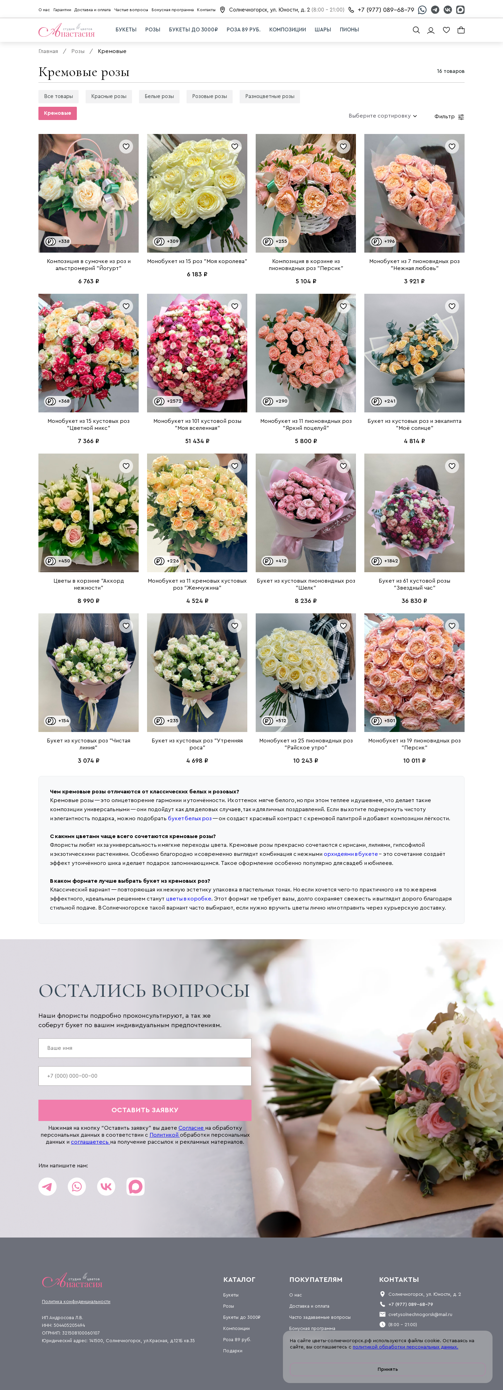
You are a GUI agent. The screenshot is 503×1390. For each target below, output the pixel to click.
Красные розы (108, 96)
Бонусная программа (173, 10)
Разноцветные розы (269, 96)
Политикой (165, 1135)
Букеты (126, 29)
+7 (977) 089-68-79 (386, 10)
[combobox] (380, 116)
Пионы (349, 29)
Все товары (58, 96)
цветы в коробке (188, 899)
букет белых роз (190, 818)
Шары (323, 29)
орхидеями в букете (351, 854)
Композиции (287, 29)
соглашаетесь (90, 1142)
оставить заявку (144, 1110)
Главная (48, 51)
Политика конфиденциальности (76, 1301)
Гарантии (62, 10)
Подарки (232, 1350)
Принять (388, 1369)
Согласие (191, 1128)
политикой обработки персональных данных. (405, 1347)
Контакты (206, 10)
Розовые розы (209, 96)
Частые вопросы (131, 10)
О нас (44, 10)
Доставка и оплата (92, 10)
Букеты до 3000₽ (193, 29)
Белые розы (159, 96)
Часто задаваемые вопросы (320, 1317)
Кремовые (57, 113)
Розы (152, 29)
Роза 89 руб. (244, 29)
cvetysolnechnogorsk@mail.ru (420, 1314)
